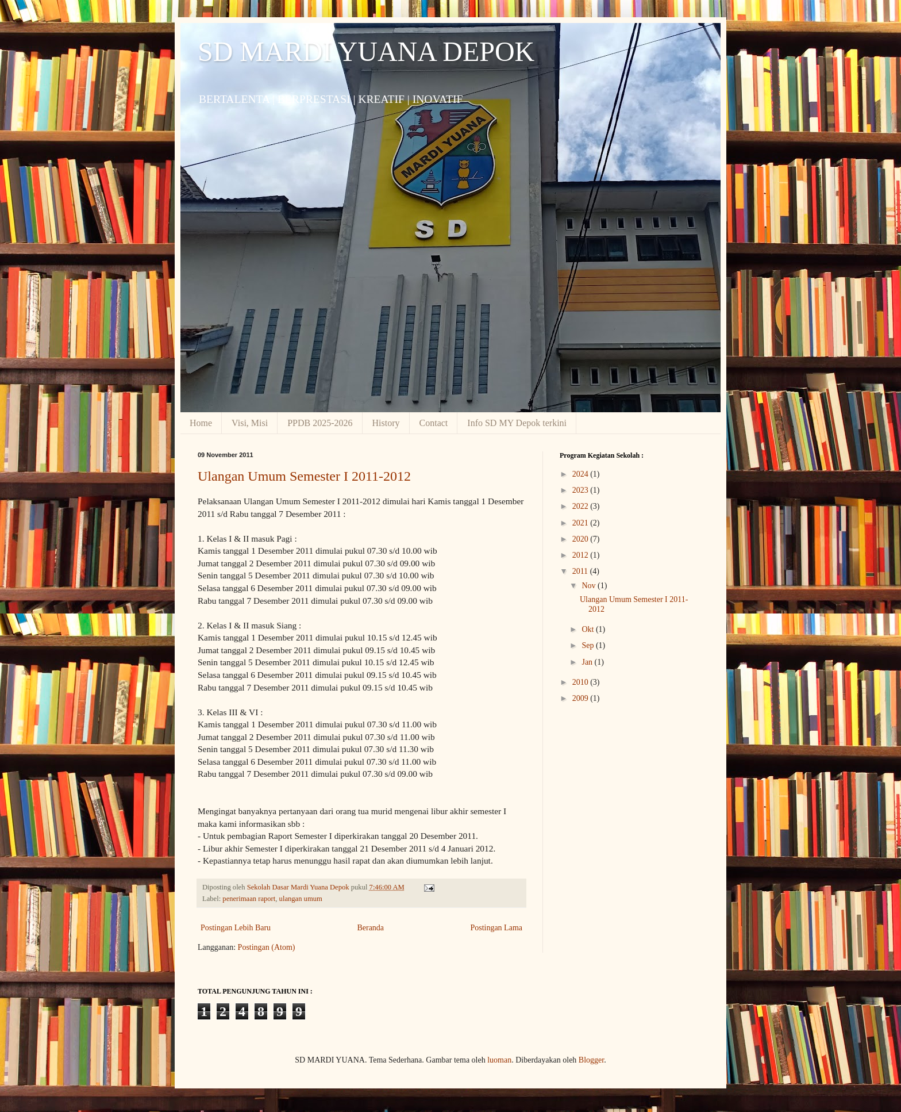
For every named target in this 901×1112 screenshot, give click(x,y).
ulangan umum (300, 899)
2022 (581, 506)
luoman (499, 1060)
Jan (588, 662)
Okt (589, 629)
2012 (581, 555)
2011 (581, 571)
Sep (589, 645)
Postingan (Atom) (266, 947)
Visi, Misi (250, 423)
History (386, 423)
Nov (590, 585)
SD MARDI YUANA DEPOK (366, 51)
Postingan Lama (496, 927)
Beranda (370, 927)
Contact (433, 423)
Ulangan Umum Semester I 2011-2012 (304, 476)
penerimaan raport (248, 899)
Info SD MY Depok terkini (517, 423)
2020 (581, 539)
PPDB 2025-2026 (319, 423)
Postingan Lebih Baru (236, 927)
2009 (581, 698)
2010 (581, 682)
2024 (581, 474)
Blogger (591, 1060)
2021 (581, 523)
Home (201, 423)
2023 (581, 490)
